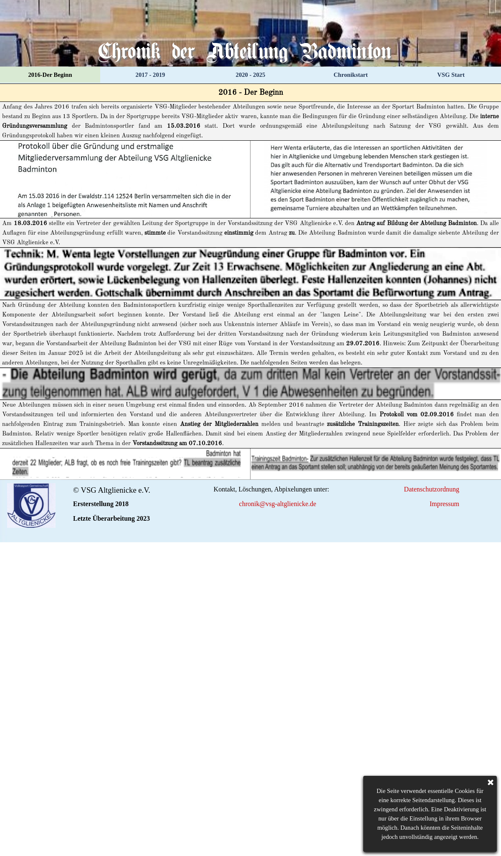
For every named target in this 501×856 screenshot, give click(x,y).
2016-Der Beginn (50, 74)
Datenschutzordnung (431, 489)
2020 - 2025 (251, 74)
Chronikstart (351, 74)
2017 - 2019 (150, 74)
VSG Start (451, 74)
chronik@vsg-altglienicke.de (277, 503)
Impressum (444, 503)
